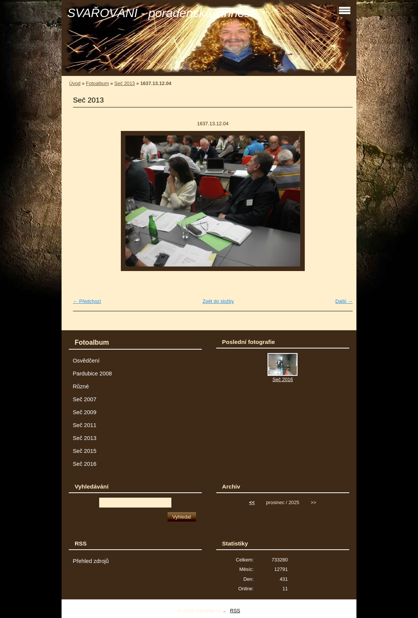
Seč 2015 (84, 451)
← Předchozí (87, 301)
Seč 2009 (84, 412)
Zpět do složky (218, 301)
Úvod (75, 83)
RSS (235, 610)
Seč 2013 (124, 83)
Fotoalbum (97, 83)
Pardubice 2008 (92, 373)
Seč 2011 (84, 425)
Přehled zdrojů (91, 561)
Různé (81, 386)
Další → (344, 301)
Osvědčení (86, 361)
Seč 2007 (84, 399)
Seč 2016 (84, 464)
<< (252, 502)
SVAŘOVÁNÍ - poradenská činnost (160, 13)
